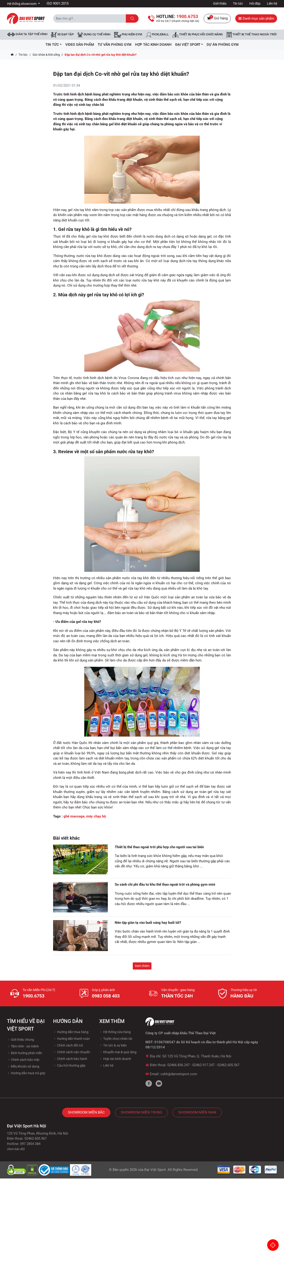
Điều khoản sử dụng (23, 1066)
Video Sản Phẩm (79, 45)
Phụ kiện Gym (128, 34)
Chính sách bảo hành (70, 1059)
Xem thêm (142, 966)
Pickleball (157, 34)
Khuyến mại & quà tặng (117, 1052)
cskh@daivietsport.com (178, 1074)
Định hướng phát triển (24, 1053)
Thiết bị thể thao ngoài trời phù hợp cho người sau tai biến (159, 847)
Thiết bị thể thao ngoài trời (252, 34)
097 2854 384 (30, 1144)
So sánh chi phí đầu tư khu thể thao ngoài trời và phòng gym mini (165, 884)
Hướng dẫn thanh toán (71, 1038)
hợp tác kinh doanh (153, 45)
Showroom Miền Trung (141, 1112)
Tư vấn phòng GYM (114, 45)
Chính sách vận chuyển (71, 1052)
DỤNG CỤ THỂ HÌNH (93, 34)
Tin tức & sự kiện (113, 1045)
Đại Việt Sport (155, 1170)
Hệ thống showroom (22, 4)
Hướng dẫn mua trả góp (26, 1073)
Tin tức (238, 3)
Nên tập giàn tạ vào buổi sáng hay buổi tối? (148, 923)
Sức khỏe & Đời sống (46, 54)
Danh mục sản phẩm (256, 18)
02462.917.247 (203, 1065)
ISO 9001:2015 (58, 3)
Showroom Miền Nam (197, 1112)
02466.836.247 (178, 1065)
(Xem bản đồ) (16, 1149)
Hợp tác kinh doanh (115, 1059)
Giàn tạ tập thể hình (27, 34)
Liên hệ (272, 3)
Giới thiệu (220, 3)
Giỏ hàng (217, 18)
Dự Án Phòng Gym (223, 45)
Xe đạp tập (62, 34)
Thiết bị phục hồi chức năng (197, 34)
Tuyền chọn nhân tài (115, 1038)
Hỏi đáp (254, 3)
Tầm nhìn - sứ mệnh (23, 1046)
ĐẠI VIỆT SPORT (189, 45)
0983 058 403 (106, 996)
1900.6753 (33, 996)
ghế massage (74, 816)
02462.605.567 (228, 1065)
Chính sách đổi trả (68, 1045)
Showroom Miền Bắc (86, 1112)
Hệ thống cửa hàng (115, 1032)
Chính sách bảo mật (23, 1060)
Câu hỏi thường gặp (69, 1065)
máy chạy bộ (96, 816)
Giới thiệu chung (20, 1039)
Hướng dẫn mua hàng (70, 1032)
